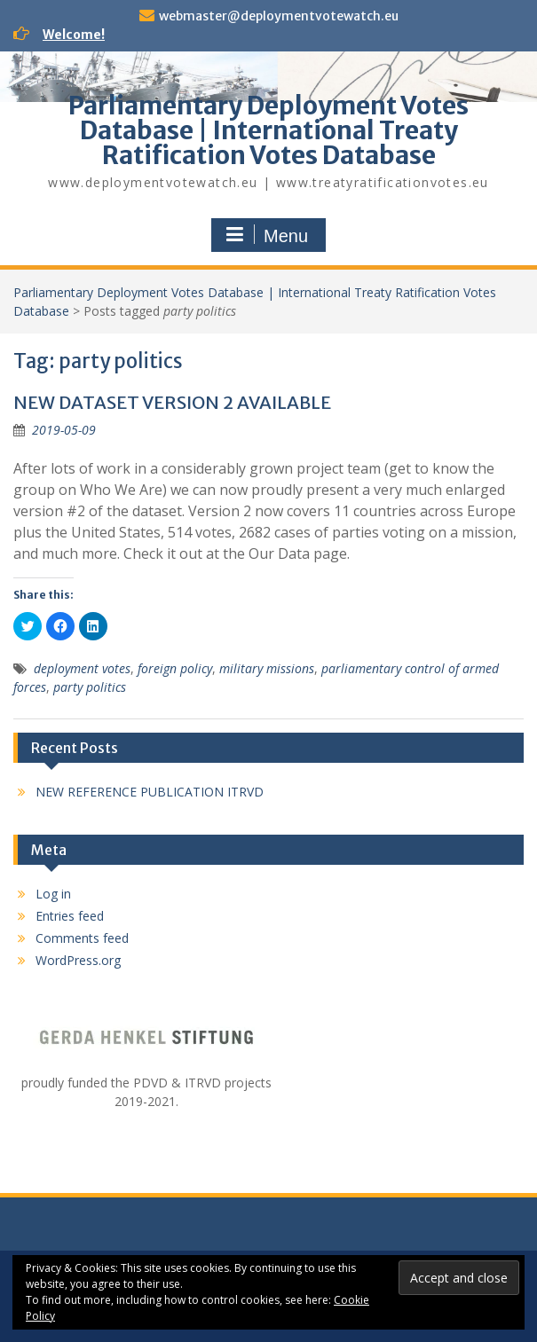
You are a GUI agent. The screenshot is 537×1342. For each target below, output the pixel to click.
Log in (53, 893)
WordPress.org (78, 960)
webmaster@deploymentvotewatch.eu (279, 16)
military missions (266, 668)
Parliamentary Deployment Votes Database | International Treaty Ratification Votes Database (268, 130)
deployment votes (82, 668)
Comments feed (82, 938)
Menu (266, 235)
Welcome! (74, 35)
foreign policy (175, 668)
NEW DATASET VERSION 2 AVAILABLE (172, 402)
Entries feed (70, 915)
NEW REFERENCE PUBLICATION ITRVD (150, 791)
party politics (89, 687)
